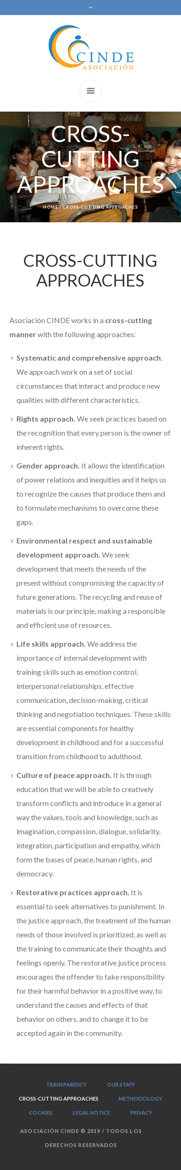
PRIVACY (141, 1113)
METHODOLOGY (140, 1098)
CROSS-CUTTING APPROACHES (58, 1098)
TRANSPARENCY (66, 1084)
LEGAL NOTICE (91, 1113)
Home (50, 207)
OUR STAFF (121, 1084)
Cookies (41, 1113)
